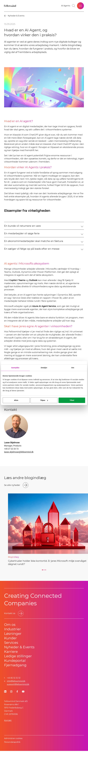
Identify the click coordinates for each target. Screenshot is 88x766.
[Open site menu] (80, 5)
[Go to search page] (73, 5)
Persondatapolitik (12, 757)
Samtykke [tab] (15, 368)
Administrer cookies (13, 753)
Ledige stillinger (18, 671)
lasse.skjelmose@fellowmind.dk (18, 467)
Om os (9, 640)
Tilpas (44, 400)
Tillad (72, 400)
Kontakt (8, 735)
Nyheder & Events (19, 662)
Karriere (11, 667)
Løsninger (12, 649)
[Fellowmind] (10, 5)
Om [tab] (72, 368)
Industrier (12, 644)
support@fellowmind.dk (18, 699)
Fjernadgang (15, 680)
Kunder (10, 653)
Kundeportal (15, 676)
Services (11, 658)
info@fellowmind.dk (16, 696)
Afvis (16, 400)
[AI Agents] (65, 6)
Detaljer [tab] (44, 368)
